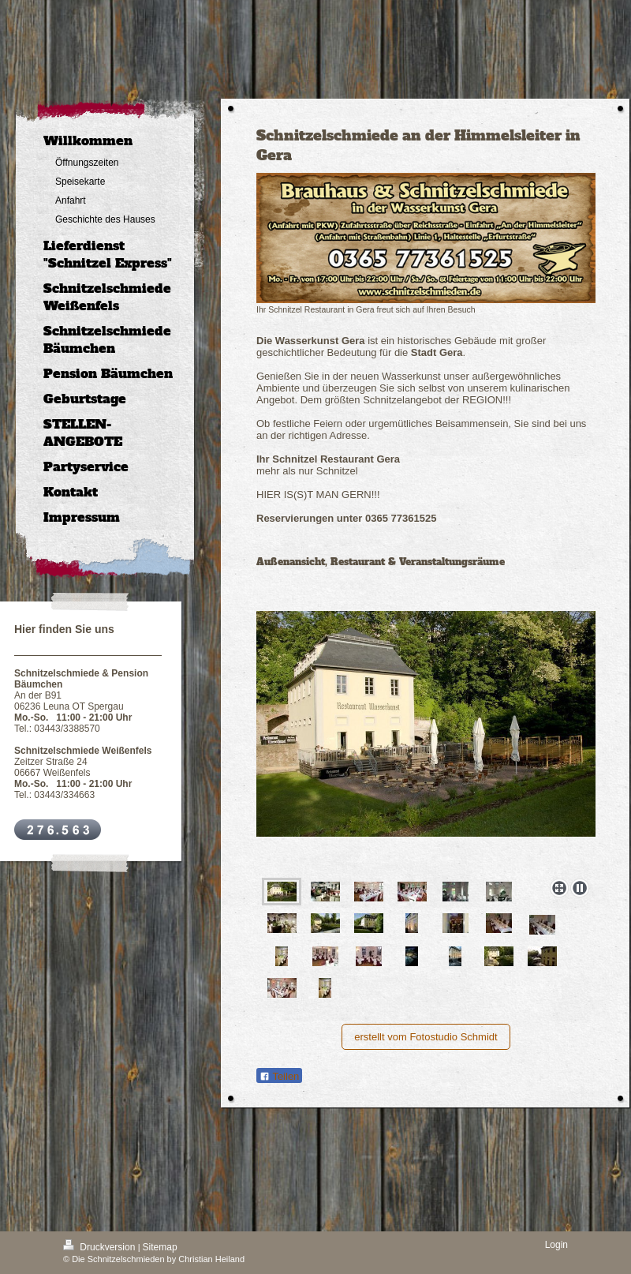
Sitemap (160, 1247)
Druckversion (100, 1247)
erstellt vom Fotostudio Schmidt (425, 1037)
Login (556, 1244)
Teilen (279, 1076)
